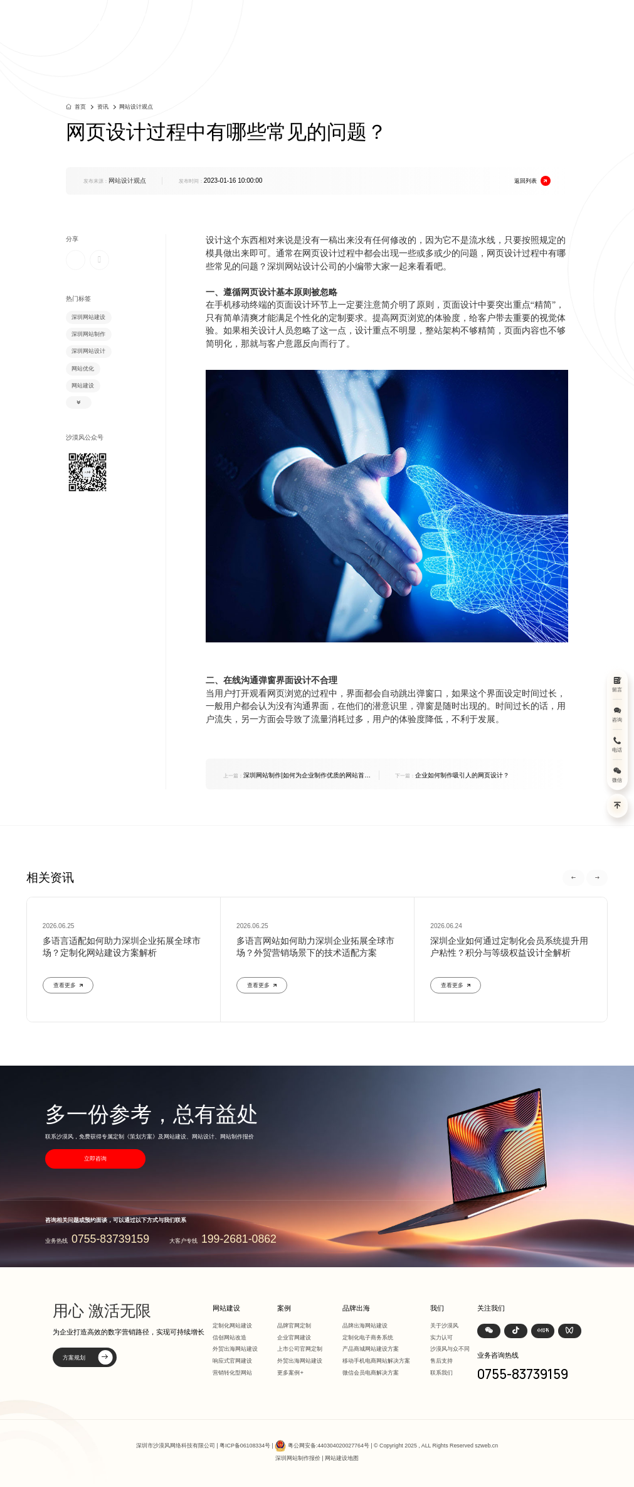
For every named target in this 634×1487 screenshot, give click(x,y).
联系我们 (441, 1372)
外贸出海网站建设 (235, 1348)
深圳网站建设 (88, 317)
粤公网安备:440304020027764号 (328, 1445)
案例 (384, 19)
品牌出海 (444, 19)
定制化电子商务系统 (367, 1337)
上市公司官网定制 (299, 1348)
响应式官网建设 (232, 1360)
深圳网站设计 (88, 351)
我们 (504, 19)
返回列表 (532, 181)
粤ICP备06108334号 (244, 1445)
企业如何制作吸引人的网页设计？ (452, 775)
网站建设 (351, 19)
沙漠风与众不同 (450, 1348)
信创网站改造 (229, 1337)
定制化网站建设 (232, 1325)
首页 (318, 19)
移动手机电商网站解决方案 (376, 1360)
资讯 (477, 19)
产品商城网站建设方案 (370, 1348)
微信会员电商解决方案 (370, 1372)
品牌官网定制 (294, 1325)
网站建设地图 (342, 1458)
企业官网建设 (294, 1337)
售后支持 (441, 1360)
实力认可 (441, 1337)
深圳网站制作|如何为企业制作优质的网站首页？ (293, 776)
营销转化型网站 (232, 1372)
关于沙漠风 (444, 1325)
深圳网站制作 (88, 334)
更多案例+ (290, 1372)
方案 (411, 19)
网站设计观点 (136, 107)
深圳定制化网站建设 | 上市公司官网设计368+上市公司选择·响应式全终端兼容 (169, 19)
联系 (530, 19)
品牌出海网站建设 (365, 1325)
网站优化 (82, 368)
